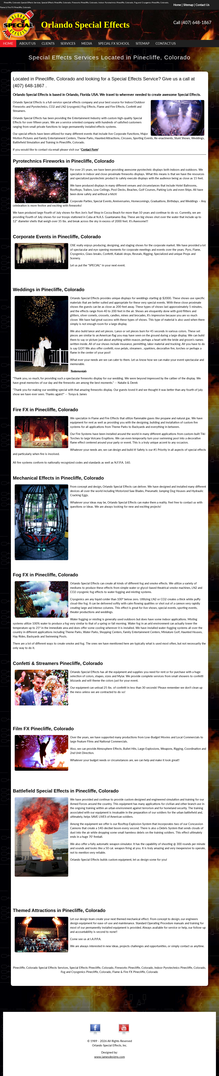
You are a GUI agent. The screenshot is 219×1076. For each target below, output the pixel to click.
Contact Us (202, 4)
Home (177, 4)
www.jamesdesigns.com (109, 1056)
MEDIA (86, 43)
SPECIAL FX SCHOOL (114, 43)
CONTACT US (166, 43)
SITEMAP (142, 43)
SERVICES (68, 43)
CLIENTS (48, 43)
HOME (8, 43)
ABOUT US (27, 43)
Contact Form (89, 149)
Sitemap (188, 4)
